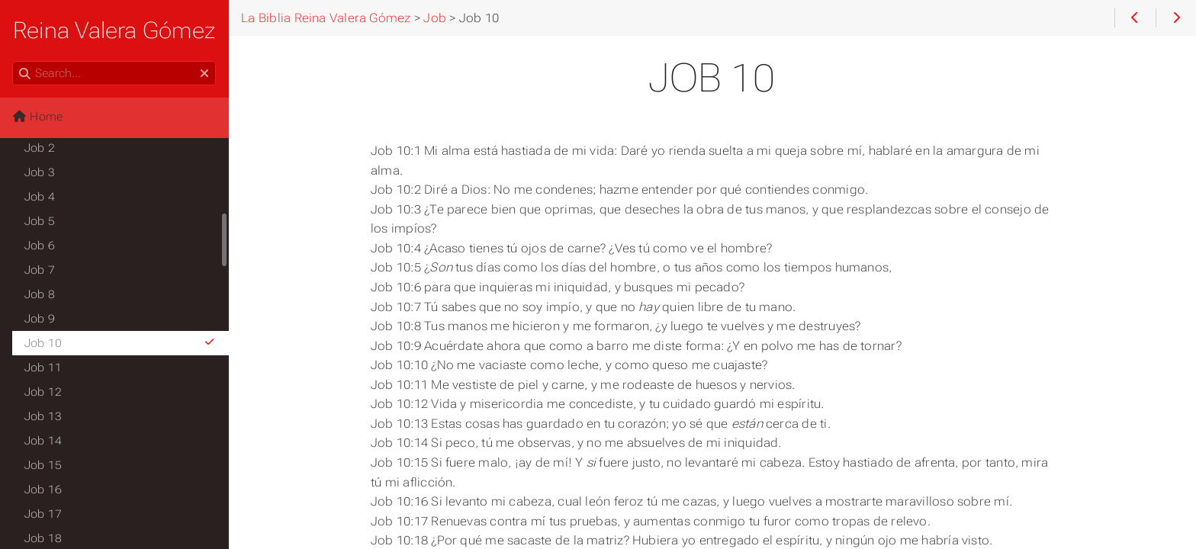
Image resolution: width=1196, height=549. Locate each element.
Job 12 (43, 392)
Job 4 (39, 197)
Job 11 (43, 367)
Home (37, 117)
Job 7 (39, 270)
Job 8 (39, 294)
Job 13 (43, 416)
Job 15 (43, 465)
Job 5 (39, 221)
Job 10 (120, 343)
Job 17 (43, 514)
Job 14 (43, 441)
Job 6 (39, 245)
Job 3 (39, 172)
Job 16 (43, 489)
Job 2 (39, 148)
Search (13, 61)
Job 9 (39, 319)
